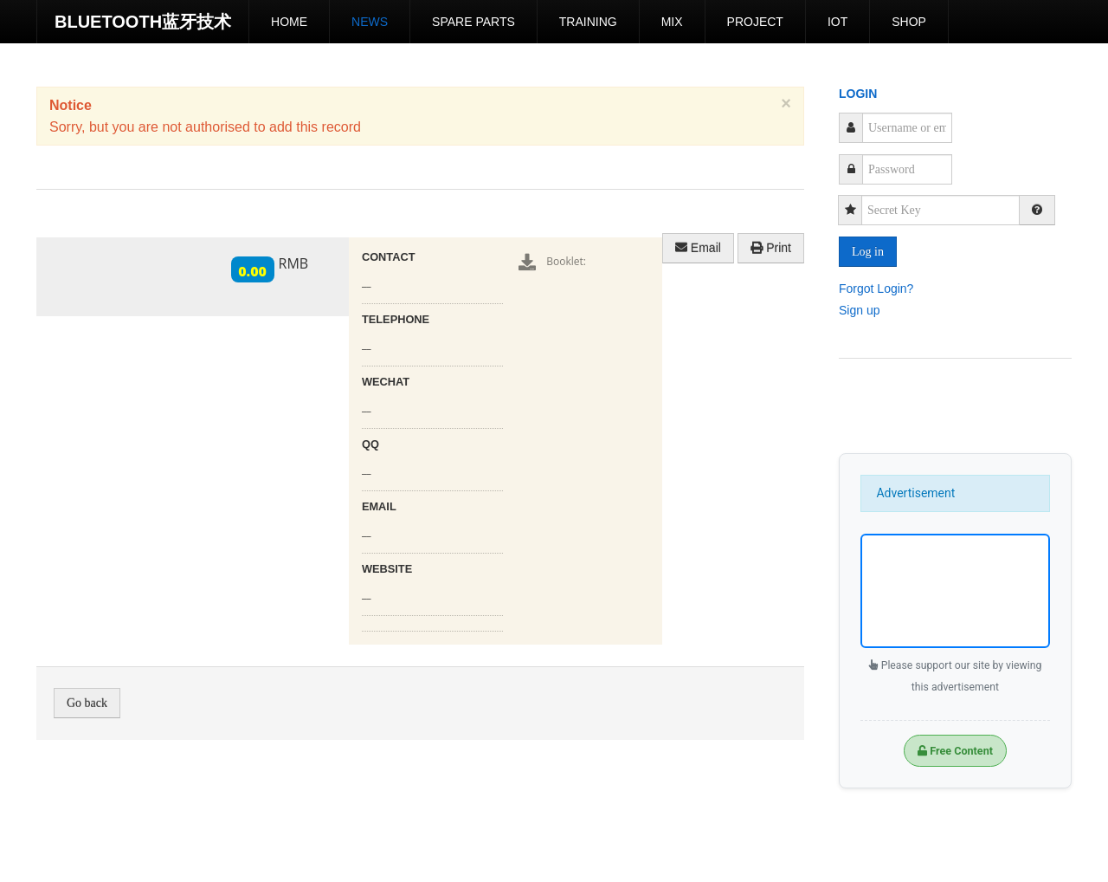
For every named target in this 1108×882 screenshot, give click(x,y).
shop (909, 22)
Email (698, 248)
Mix (672, 22)
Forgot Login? (876, 288)
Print (770, 248)
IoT (837, 22)
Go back (87, 703)
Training (588, 22)
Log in (868, 251)
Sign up (859, 309)
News (369, 22)
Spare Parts (473, 22)
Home (289, 22)
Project (755, 22)
